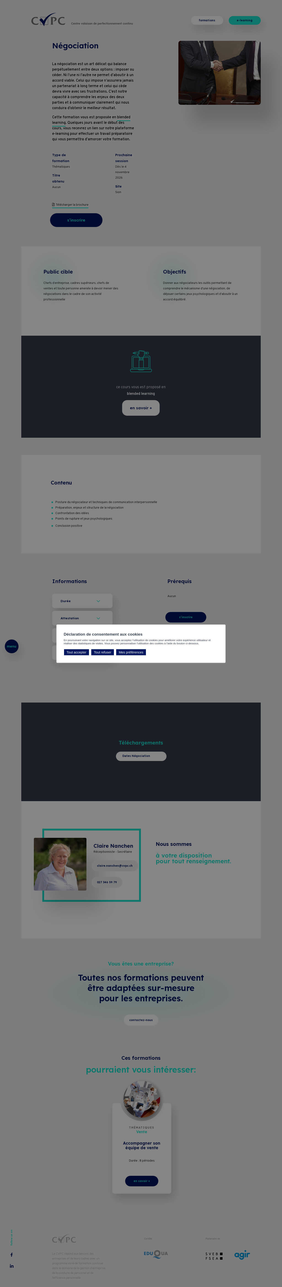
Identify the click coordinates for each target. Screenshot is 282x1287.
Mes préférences (131, 652)
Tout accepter (76, 652)
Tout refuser (102, 652)
